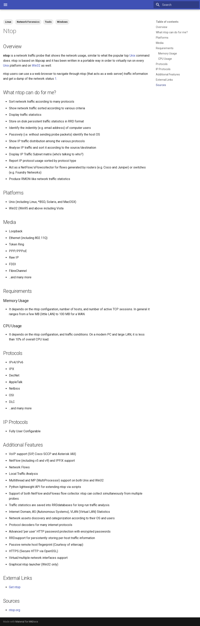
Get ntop (15, 587)
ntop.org (14, 610)
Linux (8, 21)
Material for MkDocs (26, 621)
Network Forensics (28, 21)
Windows (62, 21)
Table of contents (167, 21)
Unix (132, 55)
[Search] (176, 4)
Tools (48, 21)
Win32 (36, 65)
